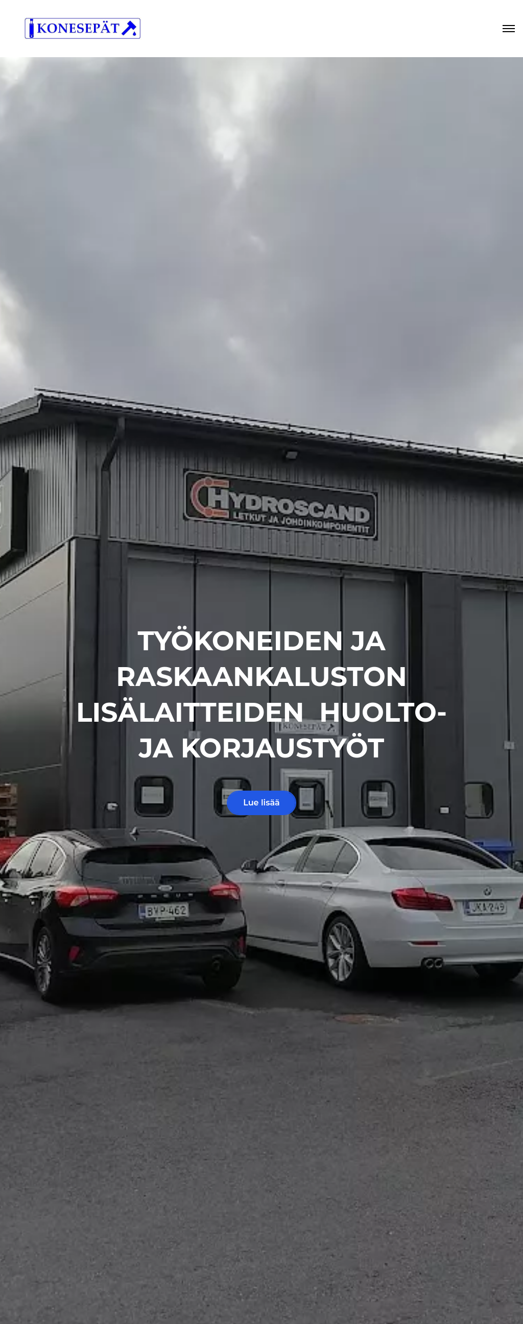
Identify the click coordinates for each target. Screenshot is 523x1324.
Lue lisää (261, 802)
